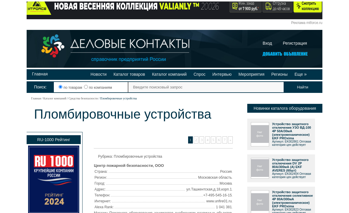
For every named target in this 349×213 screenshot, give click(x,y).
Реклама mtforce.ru (306, 23)
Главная (40, 74)
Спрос (199, 74)
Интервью (222, 74)
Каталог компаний (169, 74)
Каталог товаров (129, 74)
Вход (267, 43)
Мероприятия (251, 74)
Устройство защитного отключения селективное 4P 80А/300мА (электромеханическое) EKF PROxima (292, 199)
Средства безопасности (83, 98)
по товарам (71, 87)
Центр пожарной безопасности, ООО (129, 165)
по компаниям (98, 87)
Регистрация (295, 43)
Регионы (279, 74)
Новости (98, 74)
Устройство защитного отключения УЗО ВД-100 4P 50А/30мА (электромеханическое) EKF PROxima (291, 131)
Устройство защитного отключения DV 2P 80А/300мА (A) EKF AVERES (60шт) (290, 165)
